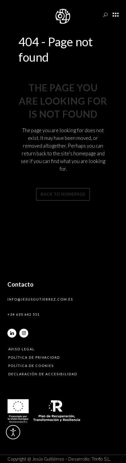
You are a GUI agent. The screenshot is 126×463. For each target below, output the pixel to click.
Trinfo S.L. (101, 459)
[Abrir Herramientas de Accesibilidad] (13, 432)
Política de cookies (31, 366)
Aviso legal (21, 349)
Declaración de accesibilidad (42, 374)
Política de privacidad (34, 357)
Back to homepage (63, 194)
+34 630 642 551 (23, 314)
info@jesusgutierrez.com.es (40, 299)
